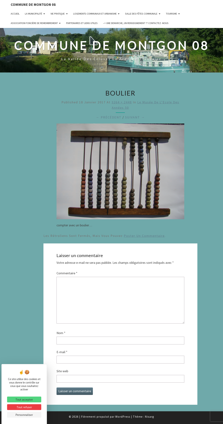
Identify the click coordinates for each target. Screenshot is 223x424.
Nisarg (149, 416)
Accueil (15, 13)
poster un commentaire (144, 236)
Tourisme (171, 13)
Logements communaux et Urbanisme (95, 13)
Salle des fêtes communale (141, 13)
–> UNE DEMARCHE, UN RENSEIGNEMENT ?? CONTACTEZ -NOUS (135, 23)
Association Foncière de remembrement (34, 23)
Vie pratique (58, 13)
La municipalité (33, 13)
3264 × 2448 (122, 102)
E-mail (62, 352)
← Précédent (108, 117)
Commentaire (67, 273)
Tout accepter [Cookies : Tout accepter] (24, 399)
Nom (61, 333)
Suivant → (135, 117)
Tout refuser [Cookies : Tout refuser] (24, 407)
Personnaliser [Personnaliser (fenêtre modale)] (24, 415)
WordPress (122, 416)
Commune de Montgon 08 (33, 4)
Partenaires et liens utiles (82, 23)
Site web (62, 371)
